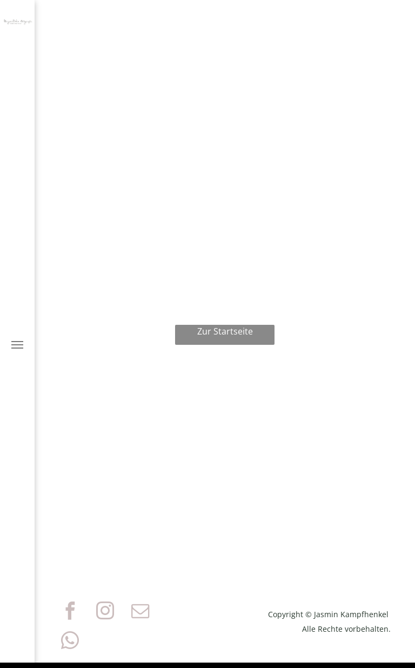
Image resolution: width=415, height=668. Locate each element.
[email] (139, 612)
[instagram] (104, 612)
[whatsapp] (69, 642)
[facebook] (69, 612)
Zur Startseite (225, 331)
